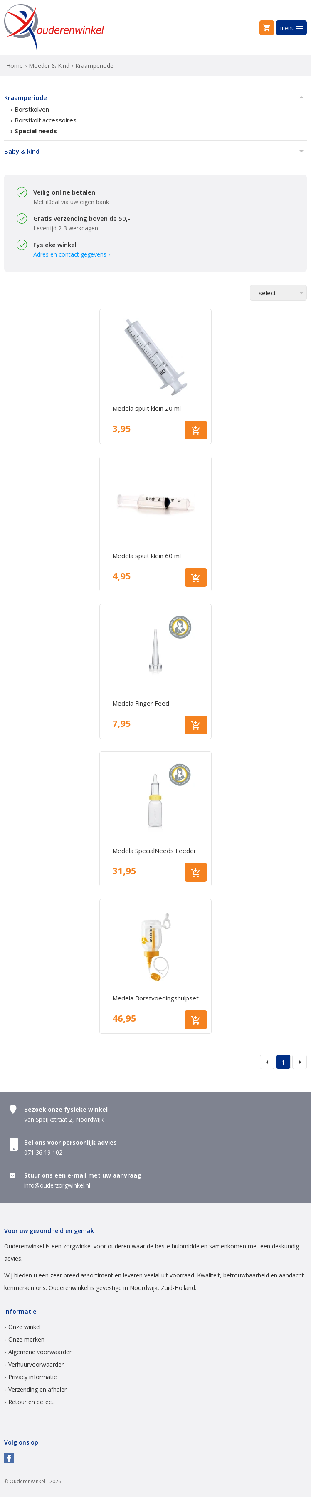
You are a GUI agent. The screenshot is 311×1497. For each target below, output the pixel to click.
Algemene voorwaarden (40, 1352)
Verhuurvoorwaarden (36, 1364)
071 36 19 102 (43, 1152)
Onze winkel (24, 1327)
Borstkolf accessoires (46, 120)
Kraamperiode (25, 97)
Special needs (36, 131)
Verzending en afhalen (38, 1389)
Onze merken (26, 1339)
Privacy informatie (32, 1377)
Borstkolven (32, 109)
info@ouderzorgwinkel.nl (57, 1185)
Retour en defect (31, 1402)
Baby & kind (21, 151)
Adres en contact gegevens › (71, 254)
